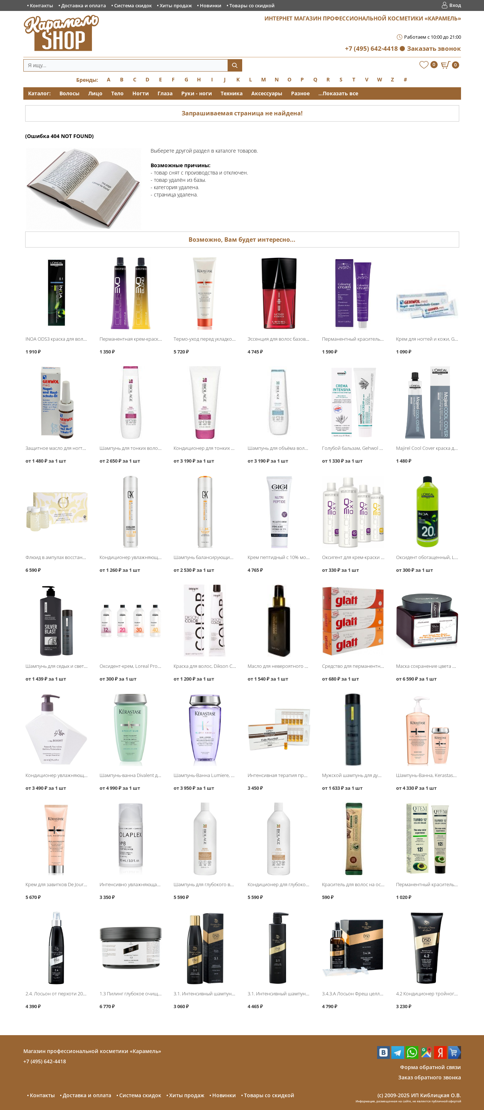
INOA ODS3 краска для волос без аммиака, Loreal (79, 339)
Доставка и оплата (83, 5)
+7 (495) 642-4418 (371, 48)
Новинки (210, 5)
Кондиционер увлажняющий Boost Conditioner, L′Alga (85, 775)
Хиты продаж (176, 5)
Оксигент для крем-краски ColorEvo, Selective (371, 557)
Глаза (165, 93)
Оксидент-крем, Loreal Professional (138, 666)
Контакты (41, 5)
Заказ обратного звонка (429, 1077)
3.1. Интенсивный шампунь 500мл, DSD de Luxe (300, 993)
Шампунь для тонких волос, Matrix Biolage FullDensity (158, 448)
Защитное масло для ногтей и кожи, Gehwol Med (79, 448)
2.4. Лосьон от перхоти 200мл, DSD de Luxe (73, 993)
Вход (455, 5)
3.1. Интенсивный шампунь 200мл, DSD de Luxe (226, 993)
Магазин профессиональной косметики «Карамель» (92, 1051)
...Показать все (338, 93)
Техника (232, 93)
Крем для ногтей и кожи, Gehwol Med (437, 339)
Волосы (69, 93)
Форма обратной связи (430, 1067)
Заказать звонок (434, 48)
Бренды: (87, 79)
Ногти (140, 93)
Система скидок (133, 5)
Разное (300, 93)
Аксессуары (266, 93)
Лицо (95, 93)
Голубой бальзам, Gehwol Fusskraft (360, 448)
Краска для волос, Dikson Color (207, 666)
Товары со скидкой (252, 5)
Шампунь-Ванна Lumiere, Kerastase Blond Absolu (228, 775)
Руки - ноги (196, 93)
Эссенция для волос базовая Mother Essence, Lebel (304, 339)
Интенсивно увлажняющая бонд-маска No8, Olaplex (157, 884)
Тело (117, 93)
